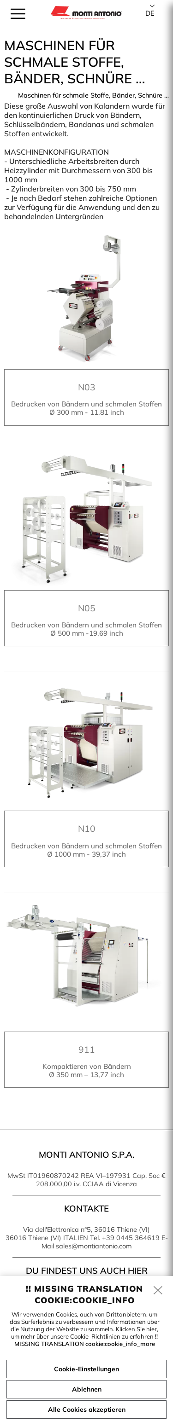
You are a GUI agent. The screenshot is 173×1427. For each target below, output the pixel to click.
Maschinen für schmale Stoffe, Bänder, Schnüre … (93, 95)
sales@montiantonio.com (94, 1246)
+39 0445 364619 (131, 1238)
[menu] (18, 14)
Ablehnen (86, 1389)
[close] (158, 1290)
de (150, 13)
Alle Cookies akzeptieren (86, 1409)
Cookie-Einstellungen (86, 1369)
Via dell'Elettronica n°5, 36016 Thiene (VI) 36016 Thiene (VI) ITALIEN (78, 1233)
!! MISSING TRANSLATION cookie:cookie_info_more (86, 1340)
